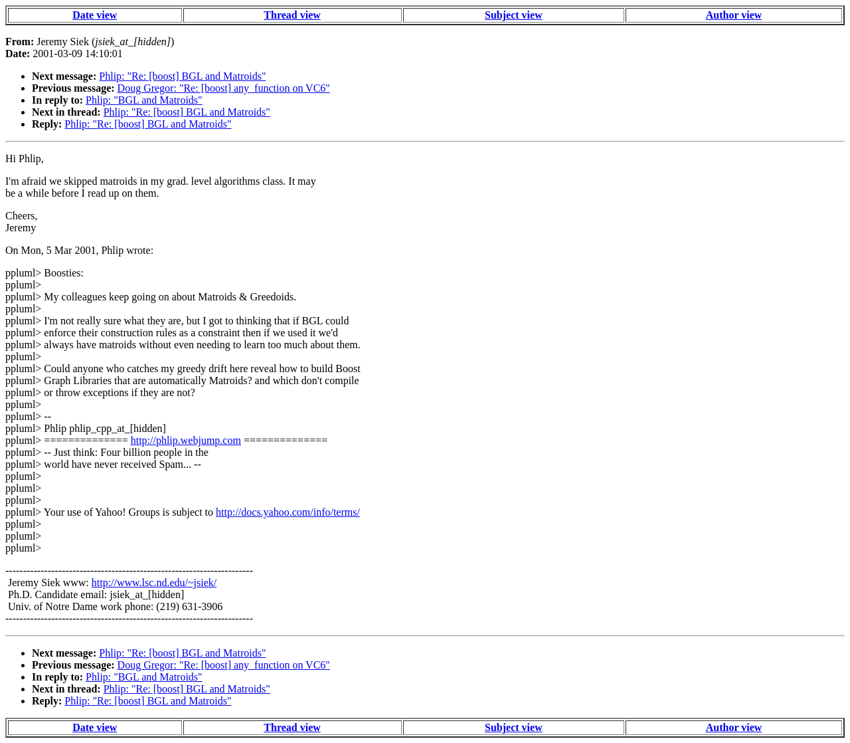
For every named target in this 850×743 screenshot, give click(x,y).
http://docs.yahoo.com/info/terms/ (288, 512)
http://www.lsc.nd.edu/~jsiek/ (154, 582)
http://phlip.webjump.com (186, 440)
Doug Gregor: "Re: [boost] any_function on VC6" (224, 88)
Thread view (292, 15)
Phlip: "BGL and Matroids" (144, 100)
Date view (94, 15)
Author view (734, 15)
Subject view (514, 15)
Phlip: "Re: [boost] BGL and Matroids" (182, 76)
